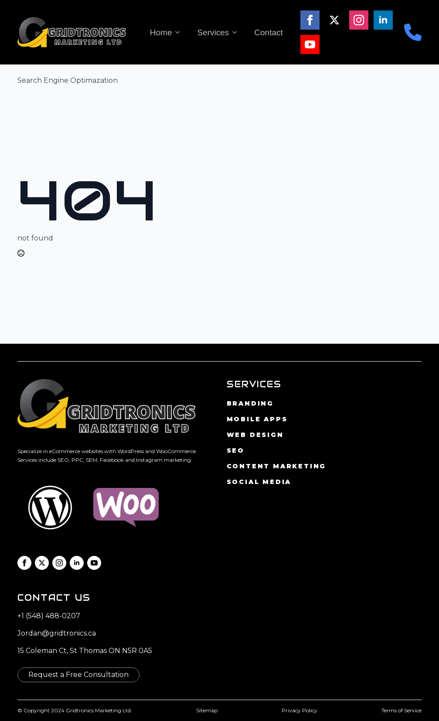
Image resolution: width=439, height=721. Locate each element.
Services (213, 32)
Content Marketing (277, 466)
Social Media (259, 482)
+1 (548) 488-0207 (48, 616)
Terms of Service (401, 710)
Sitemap (207, 710)
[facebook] (310, 20)
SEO (236, 450)
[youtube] (310, 44)
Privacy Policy (299, 710)
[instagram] (358, 20)
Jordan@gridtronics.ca (56, 633)
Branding (250, 403)
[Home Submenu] (180, 32)
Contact (268, 32)
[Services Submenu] (237, 32)
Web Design (255, 435)
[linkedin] (383, 20)
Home (161, 32)
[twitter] (334, 20)
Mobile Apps (257, 419)
